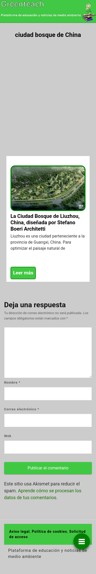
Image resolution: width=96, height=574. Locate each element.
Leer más (23, 273)
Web (8, 436)
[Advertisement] (48, 93)
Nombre (12, 382)
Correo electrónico (21, 409)
